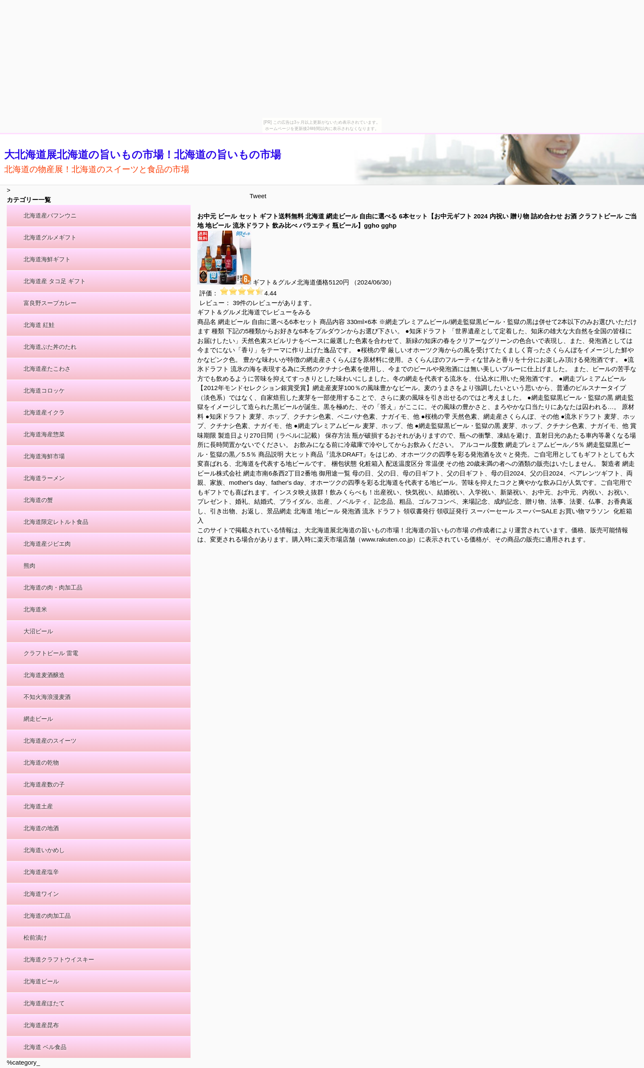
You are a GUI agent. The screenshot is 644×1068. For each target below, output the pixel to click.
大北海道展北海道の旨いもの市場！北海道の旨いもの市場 (142, 154)
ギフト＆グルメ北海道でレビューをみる (254, 312)
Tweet (257, 195)
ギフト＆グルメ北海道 (284, 282)
